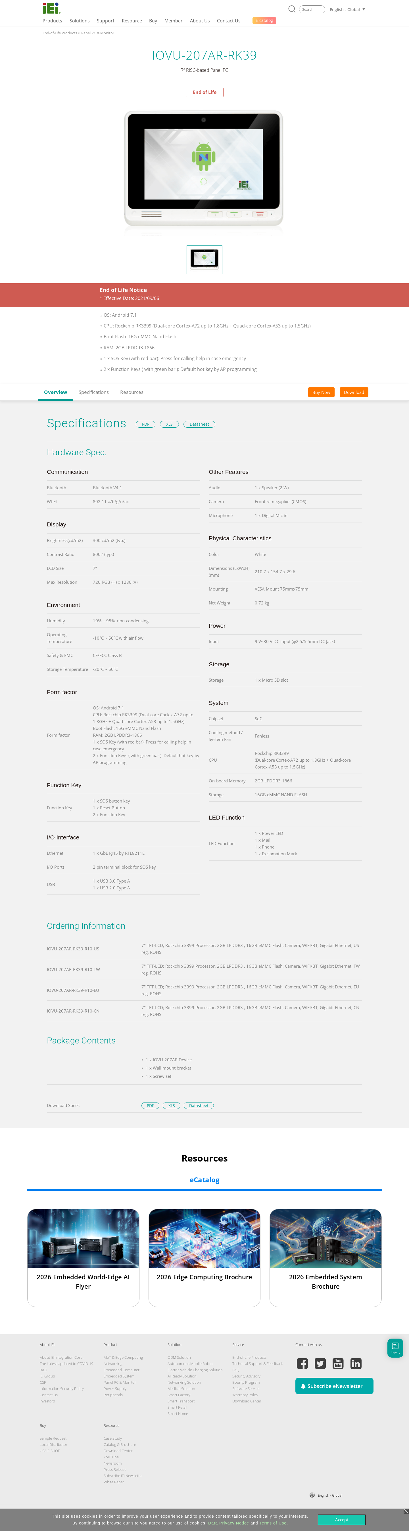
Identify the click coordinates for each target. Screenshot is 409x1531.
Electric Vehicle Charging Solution (195, 1369)
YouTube (111, 1456)
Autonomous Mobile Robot (190, 1363)
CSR (43, 1382)
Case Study (113, 1438)
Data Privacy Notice (228, 1523)
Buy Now (321, 392)
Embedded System (119, 1376)
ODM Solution (179, 1357)
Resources (131, 392)
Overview (55, 392)
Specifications (94, 392)
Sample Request (53, 1438)
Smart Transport (181, 1401)
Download (354, 392)
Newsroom (113, 1463)
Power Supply (115, 1388)
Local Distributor (53, 1444)
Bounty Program (246, 1382)
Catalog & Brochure (120, 1444)
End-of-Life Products (60, 32)
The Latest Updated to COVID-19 (66, 1363)
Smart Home (178, 1413)
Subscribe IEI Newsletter (123, 1475)
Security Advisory (246, 1376)
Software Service (245, 1388)
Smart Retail (177, 1407)
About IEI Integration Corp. (62, 1357)
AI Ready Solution (182, 1376)
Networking (113, 1363)
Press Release (115, 1469)
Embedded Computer (121, 1369)
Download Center (246, 1401)
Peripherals (113, 1394)
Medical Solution (181, 1388)
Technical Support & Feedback (257, 1363)
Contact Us (49, 1394)
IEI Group (47, 1376)
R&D (43, 1369)
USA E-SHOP (50, 1450)
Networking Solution (184, 1382)
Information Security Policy (62, 1388)
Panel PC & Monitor (97, 32)
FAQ (235, 1369)
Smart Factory (179, 1394)
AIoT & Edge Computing (123, 1357)
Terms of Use (273, 1523)
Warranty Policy (245, 1394)
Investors (47, 1401)
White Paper (114, 1481)
